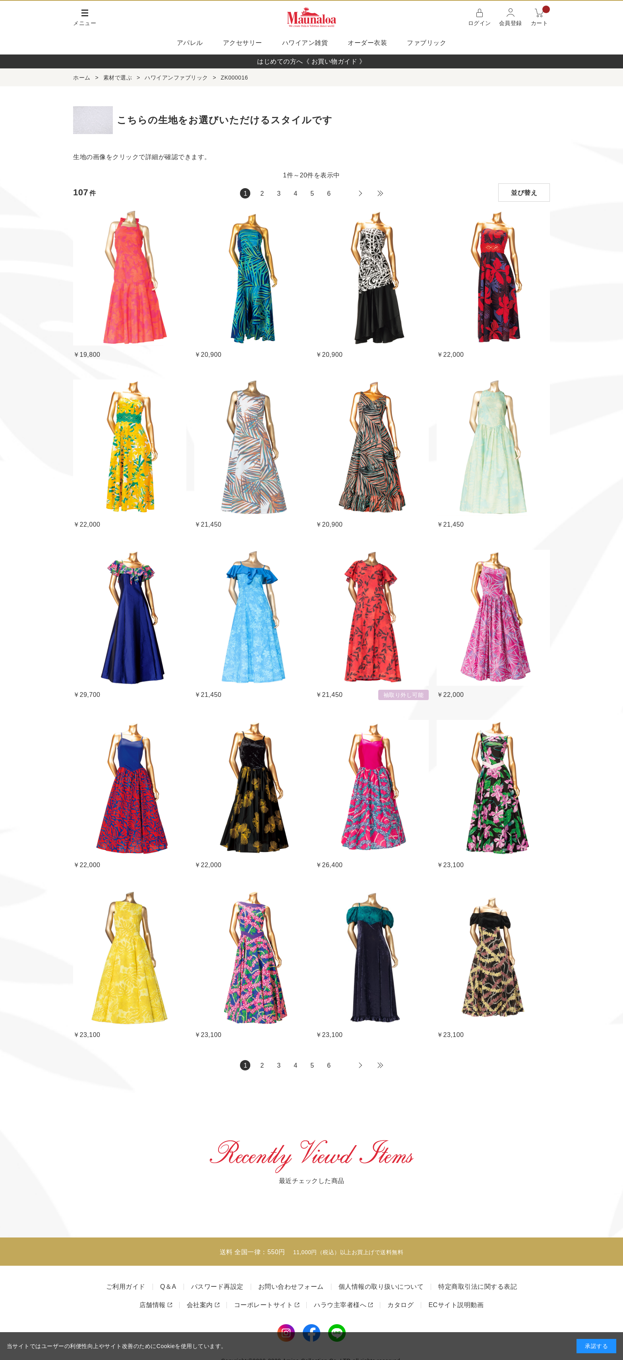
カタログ (400, 1305)
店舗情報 (152, 1305)
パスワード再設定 (217, 1286)
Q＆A (168, 1286)
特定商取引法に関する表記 (477, 1286)
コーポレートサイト (263, 1305)
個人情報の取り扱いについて (381, 1286)
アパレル (190, 42)
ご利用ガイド (125, 1286)
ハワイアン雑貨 (305, 42)
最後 (380, 193)
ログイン (479, 23)
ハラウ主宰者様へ (340, 1305)
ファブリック (426, 42)
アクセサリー (242, 42)
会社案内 (200, 1305)
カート (540, 16)
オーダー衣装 (367, 42)
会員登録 (510, 23)
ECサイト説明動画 (456, 1305)
